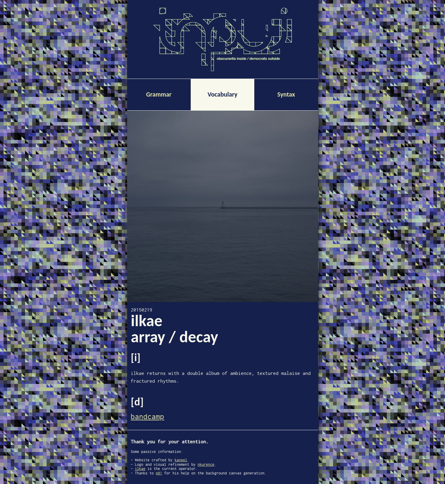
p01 (159, 473)
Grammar (159, 94)
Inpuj (222, 34)
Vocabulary (222, 94)
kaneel (181, 460)
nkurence (206, 464)
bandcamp (147, 416)
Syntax (286, 94)
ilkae (140, 468)
